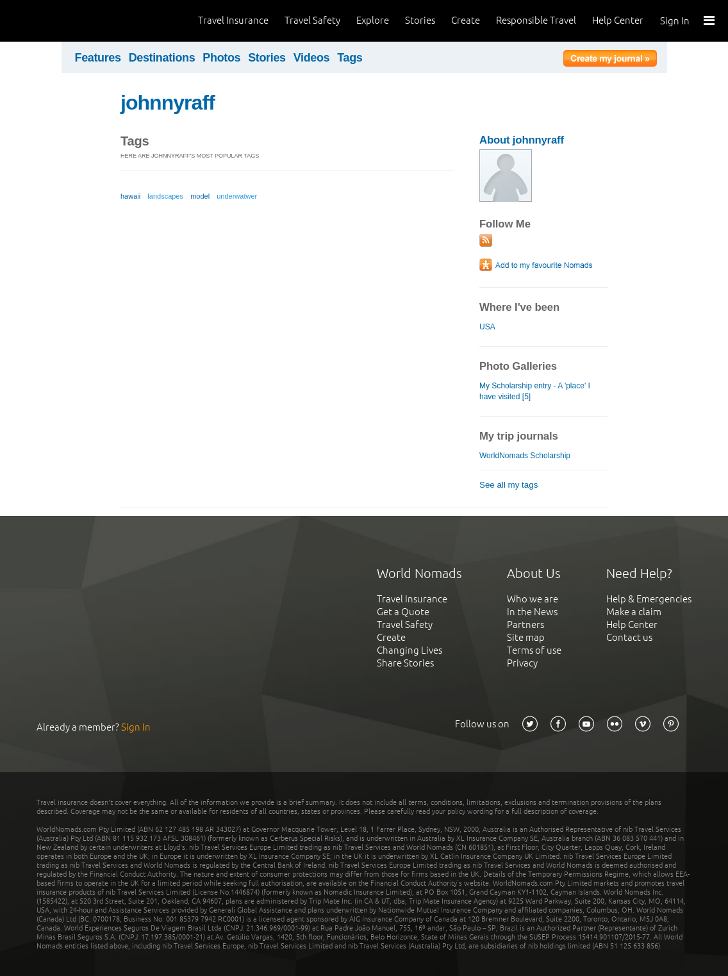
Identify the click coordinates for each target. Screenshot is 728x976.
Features (98, 57)
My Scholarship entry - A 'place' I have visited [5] (534, 391)
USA (487, 326)
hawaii (130, 196)
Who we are (532, 598)
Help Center (617, 20)
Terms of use (534, 650)
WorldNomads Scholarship (524, 455)
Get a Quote (403, 611)
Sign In (675, 20)
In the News (532, 611)
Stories (420, 20)
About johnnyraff (521, 140)
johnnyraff (167, 102)
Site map (526, 637)
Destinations (162, 57)
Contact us (629, 637)
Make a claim (633, 611)
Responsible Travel (536, 20)
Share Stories (405, 663)
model (200, 196)
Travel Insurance (233, 20)
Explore (372, 20)
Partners (525, 624)
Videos (312, 57)
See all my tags (508, 485)
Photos (221, 57)
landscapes (165, 196)
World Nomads (67, 21)
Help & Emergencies (648, 598)
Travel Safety (312, 20)
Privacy (522, 663)
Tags (349, 57)
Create (465, 20)
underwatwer (237, 196)
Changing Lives (409, 650)
